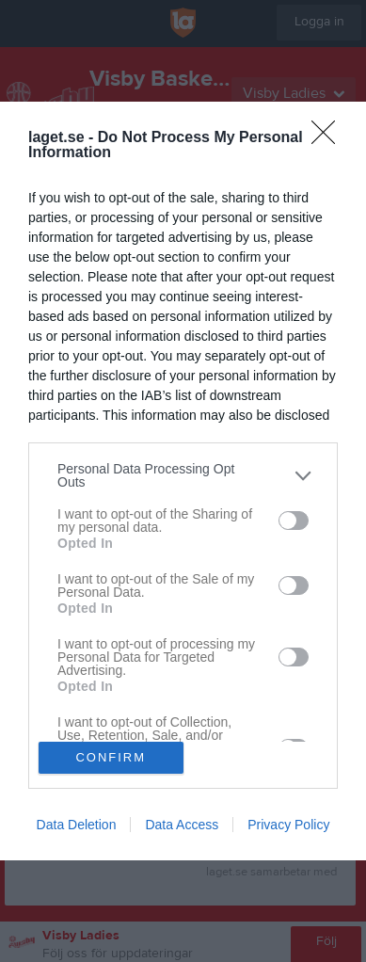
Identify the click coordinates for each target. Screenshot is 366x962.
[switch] (293, 520)
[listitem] (183, 475)
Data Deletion (77, 824)
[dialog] (183, 481)
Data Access (181, 824)
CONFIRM (110, 757)
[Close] (329, 138)
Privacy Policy (288, 824)
